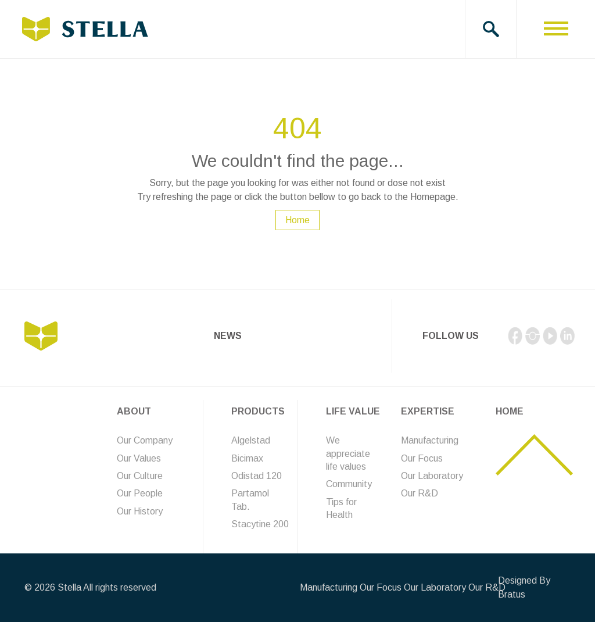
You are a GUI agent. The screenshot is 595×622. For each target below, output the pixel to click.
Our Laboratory (432, 476)
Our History (140, 511)
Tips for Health (341, 508)
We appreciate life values (348, 453)
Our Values (139, 458)
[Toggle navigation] (556, 29)
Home (297, 220)
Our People (140, 493)
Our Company (145, 440)
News (228, 336)
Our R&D (419, 493)
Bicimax (247, 458)
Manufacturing (429, 440)
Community (349, 484)
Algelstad (250, 440)
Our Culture (140, 476)
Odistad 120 (256, 476)
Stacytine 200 (260, 524)
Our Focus (422, 458)
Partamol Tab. (250, 499)
